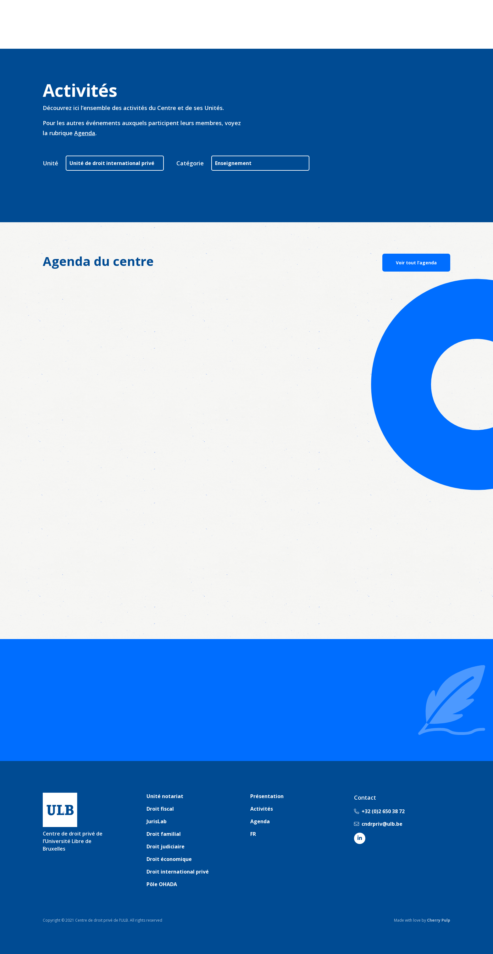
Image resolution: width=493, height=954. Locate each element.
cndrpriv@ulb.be (378, 823)
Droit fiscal (160, 808)
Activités (261, 808)
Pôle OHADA (162, 884)
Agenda (84, 133)
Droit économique (169, 859)
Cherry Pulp (438, 920)
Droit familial (164, 833)
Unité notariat (165, 796)
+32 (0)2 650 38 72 (379, 811)
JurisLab (157, 821)
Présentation (267, 796)
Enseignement (233, 163)
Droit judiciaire (166, 846)
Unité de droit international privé (111, 163)
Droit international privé (178, 871)
